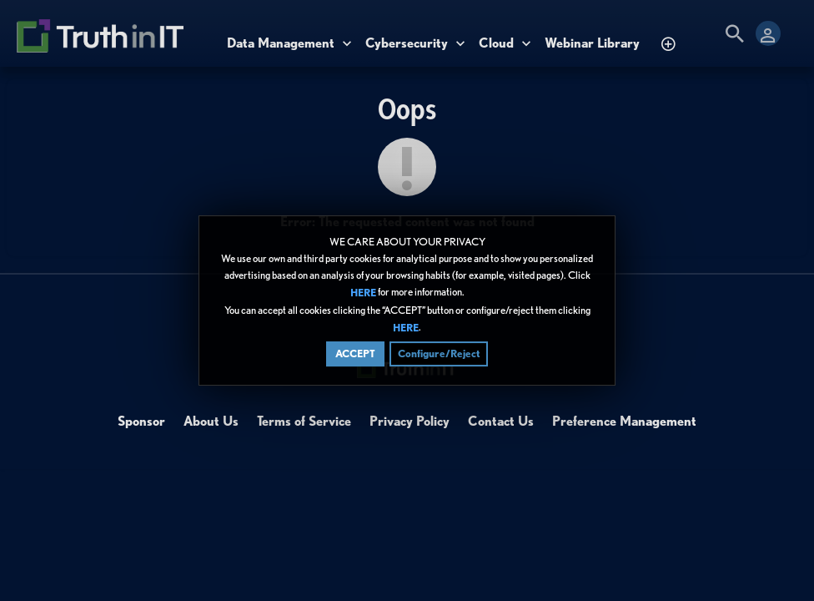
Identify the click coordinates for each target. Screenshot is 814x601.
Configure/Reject (439, 353)
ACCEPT (355, 353)
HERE (363, 293)
